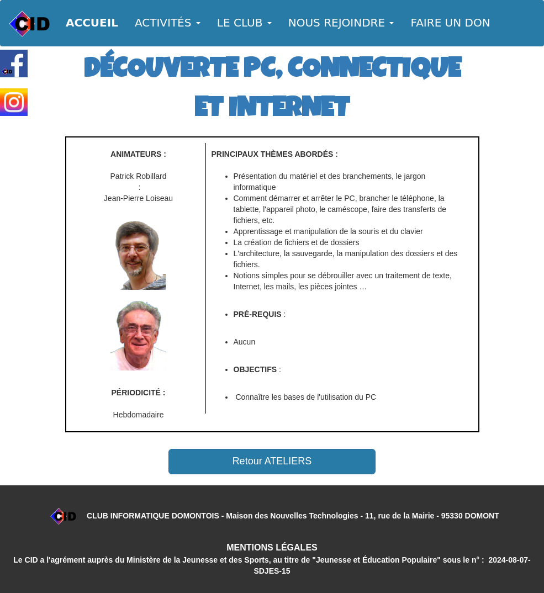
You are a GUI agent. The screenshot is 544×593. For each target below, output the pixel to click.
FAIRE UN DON (450, 22)
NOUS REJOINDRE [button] (341, 22)
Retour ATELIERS (272, 461)
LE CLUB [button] (244, 22)
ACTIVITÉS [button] (167, 22)
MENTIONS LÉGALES (271, 547)
